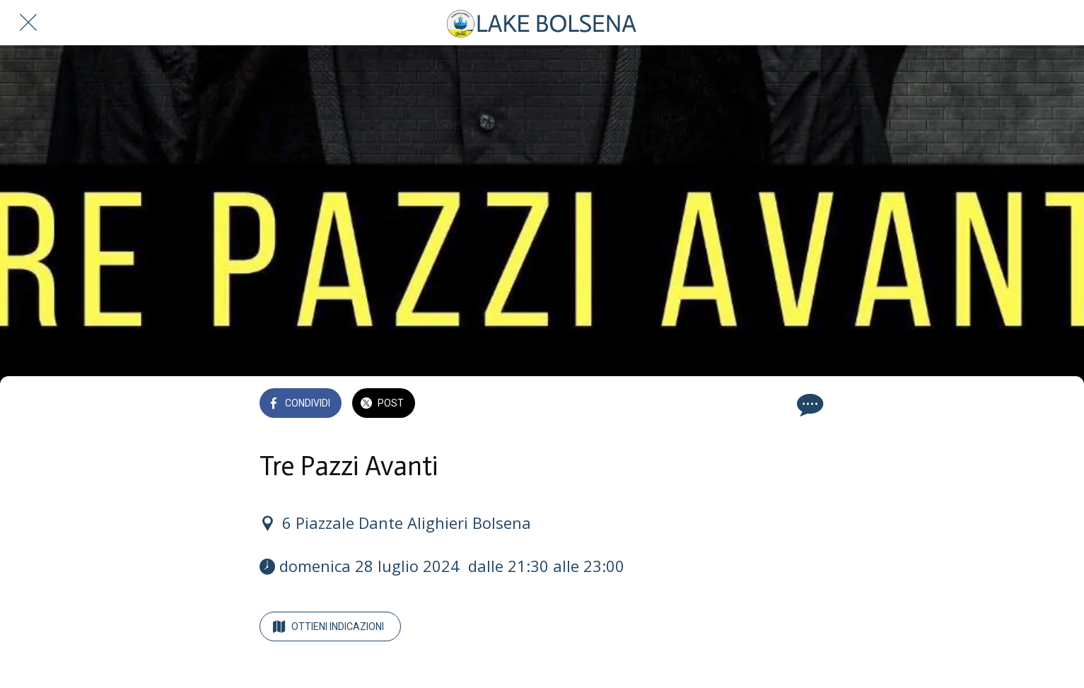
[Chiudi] (28, 22)
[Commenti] (808, 404)
